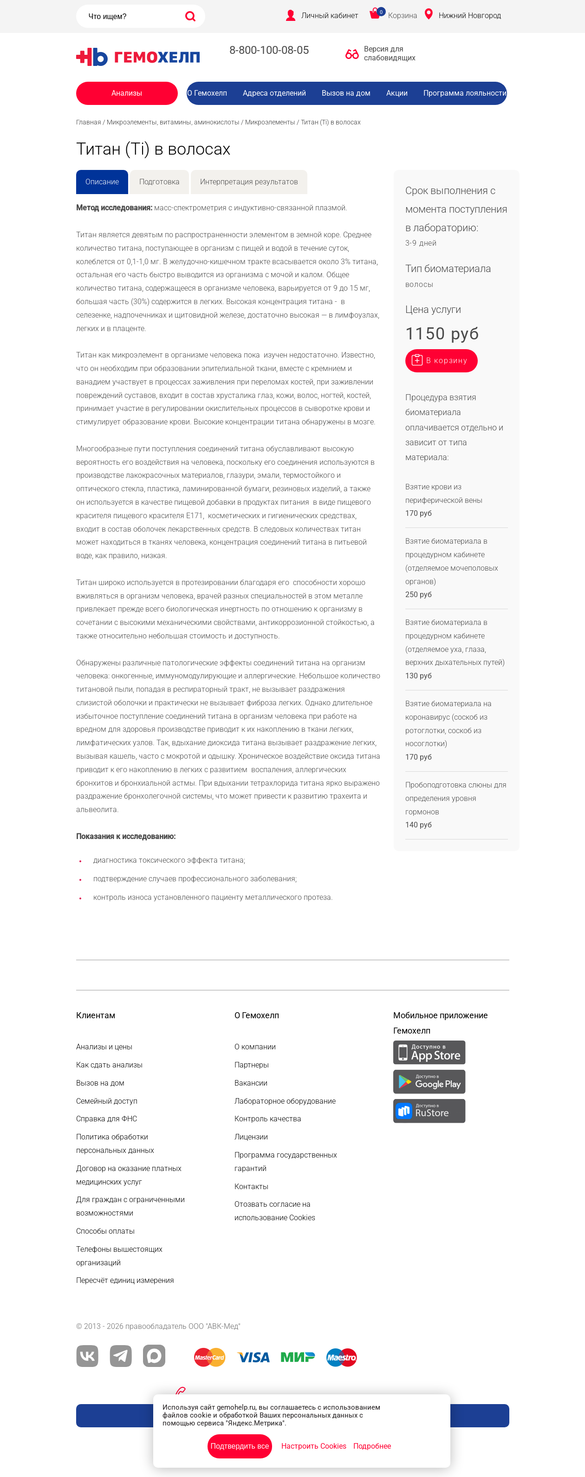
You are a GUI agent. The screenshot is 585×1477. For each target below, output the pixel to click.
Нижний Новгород (470, 15)
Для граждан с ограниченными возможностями (130, 1206)
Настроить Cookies (313, 1446)
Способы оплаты (105, 1231)
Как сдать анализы (109, 1065)
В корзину (447, 360)
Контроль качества (267, 1118)
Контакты (251, 1186)
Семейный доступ (106, 1101)
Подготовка (159, 181)
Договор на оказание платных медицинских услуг (129, 1175)
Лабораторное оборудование (285, 1101)
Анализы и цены (104, 1046)
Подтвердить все (239, 1446)
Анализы (126, 93)
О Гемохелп (207, 93)
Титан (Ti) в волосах (331, 122)
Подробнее (372, 1446)
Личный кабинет (329, 15)
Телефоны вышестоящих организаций (119, 1256)
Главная (88, 122)
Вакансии (353, 111)
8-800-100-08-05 (269, 50)
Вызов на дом (346, 93)
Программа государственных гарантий (285, 1162)
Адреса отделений (274, 93)
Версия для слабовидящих (387, 53)
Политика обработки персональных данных (115, 1143)
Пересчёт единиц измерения (125, 1280)
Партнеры (251, 1065)
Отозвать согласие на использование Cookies (274, 1211)
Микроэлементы (270, 122)
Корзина (402, 15)
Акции (397, 93)
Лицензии (251, 1136)
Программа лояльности (465, 93)
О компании (255, 1046)
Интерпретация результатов (249, 181)
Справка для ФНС (106, 1118)
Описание (102, 181)
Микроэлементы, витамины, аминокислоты (173, 122)
